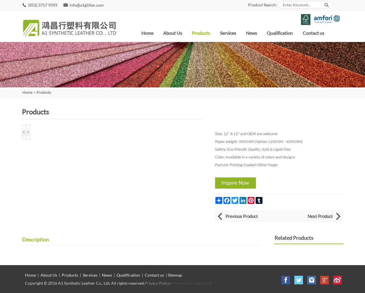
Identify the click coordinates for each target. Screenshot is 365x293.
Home (147, 33)
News (251, 33)
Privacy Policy (157, 283)
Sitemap (175, 275)
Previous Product (241, 216)
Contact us (313, 33)
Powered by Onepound (191, 283)
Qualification (280, 33)
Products (201, 33)
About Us (172, 33)
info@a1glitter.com (86, 5)
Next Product (320, 216)
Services (228, 33)
